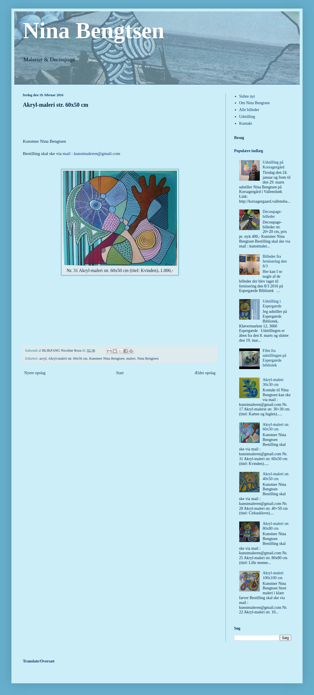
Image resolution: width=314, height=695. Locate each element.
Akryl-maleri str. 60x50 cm (67, 358)
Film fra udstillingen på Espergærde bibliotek (274, 357)
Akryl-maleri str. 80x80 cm (276, 526)
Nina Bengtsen (93, 30)
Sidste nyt (247, 96)
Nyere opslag (34, 373)
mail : (68, 153)
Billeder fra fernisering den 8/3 (275, 261)
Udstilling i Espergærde (272, 303)
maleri (130, 358)
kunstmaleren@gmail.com (97, 153)
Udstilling (247, 116)
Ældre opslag (205, 373)
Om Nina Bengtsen (254, 103)
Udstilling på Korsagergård (273, 164)
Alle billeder (249, 110)
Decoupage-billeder (272, 214)
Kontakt (245, 123)
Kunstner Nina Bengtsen (106, 358)
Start (120, 373)
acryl (43, 358)
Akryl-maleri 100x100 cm (273, 575)
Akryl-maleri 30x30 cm (273, 382)
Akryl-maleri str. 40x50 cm (276, 476)
